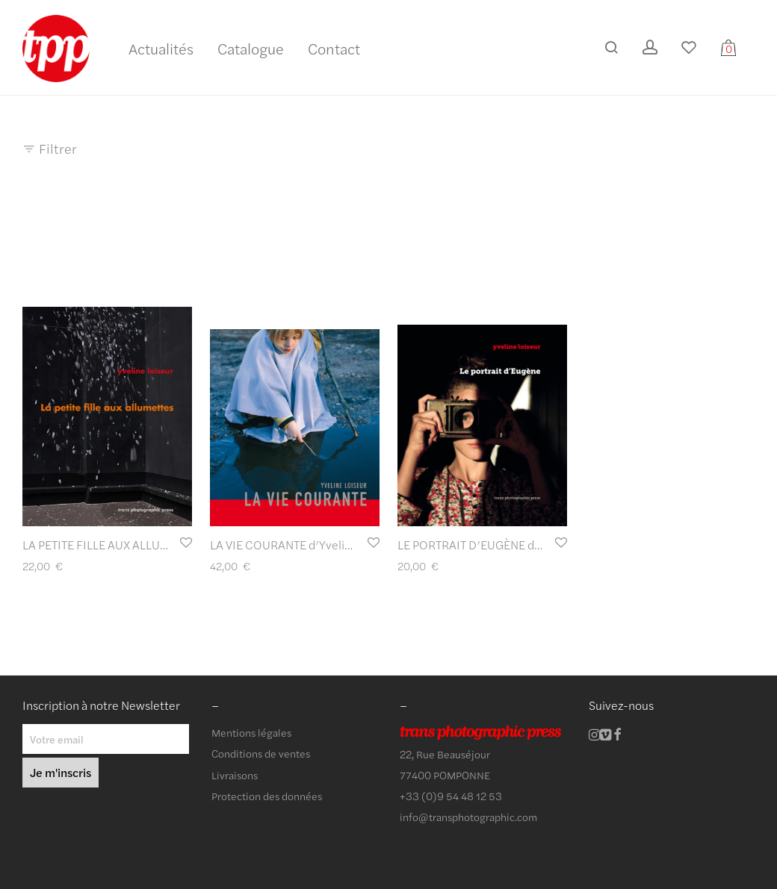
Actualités (161, 48)
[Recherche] (611, 47)
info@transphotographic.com (468, 816)
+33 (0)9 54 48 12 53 (451, 795)
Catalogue (250, 48)
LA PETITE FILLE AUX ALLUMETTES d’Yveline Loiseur (158, 544)
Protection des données (266, 795)
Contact (334, 48)
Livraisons (234, 774)
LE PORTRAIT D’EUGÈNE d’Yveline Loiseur (507, 544)
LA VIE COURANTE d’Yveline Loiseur (304, 544)
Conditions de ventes (260, 753)
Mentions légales (251, 732)
